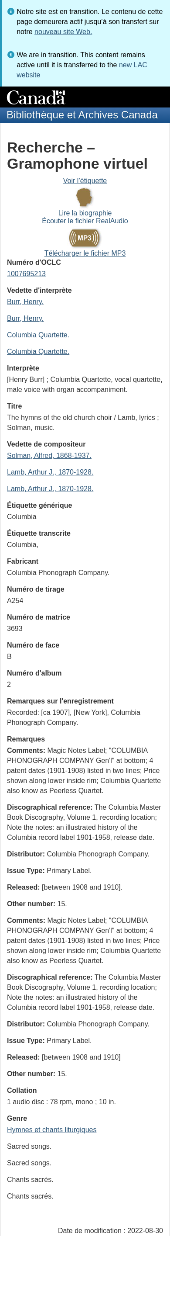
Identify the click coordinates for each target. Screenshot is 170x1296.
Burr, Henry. (25, 301)
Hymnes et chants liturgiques (51, 1129)
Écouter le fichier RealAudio (85, 221)
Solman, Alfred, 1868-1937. (49, 455)
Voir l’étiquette (85, 180)
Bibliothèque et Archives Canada (82, 115)
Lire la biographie (85, 213)
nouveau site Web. (63, 31)
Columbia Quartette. (38, 335)
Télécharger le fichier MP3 (85, 253)
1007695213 (26, 273)
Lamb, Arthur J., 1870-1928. (50, 472)
